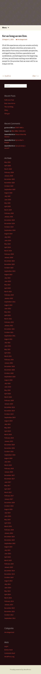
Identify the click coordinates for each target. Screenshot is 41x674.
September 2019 (9, 417)
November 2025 (9, 183)
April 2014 (7, 594)
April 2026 (7, 166)
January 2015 (8, 567)
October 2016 (8, 506)
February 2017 (9, 496)
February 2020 (9, 400)
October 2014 (8, 577)
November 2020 (9, 370)
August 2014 (8, 581)
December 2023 (9, 261)
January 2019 (8, 441)
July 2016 (7, 513)
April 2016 (7, 523)
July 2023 (7, 278)
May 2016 (7, 520)
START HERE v (19, 128)
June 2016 (7, 516)
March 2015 (8, 560)
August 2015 (8, 547)
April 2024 (7, 247)
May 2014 (7, 591)
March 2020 (8, 397)
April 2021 (7, 353)
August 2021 (8, 339)
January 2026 (8, 176)
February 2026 (9, 172)
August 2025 (8, 193)
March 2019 (8, 434)
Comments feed (9, 653)
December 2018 (9, 445)
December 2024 (9, 220)
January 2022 (8, 326)
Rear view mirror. (9, 103)
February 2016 (9, 530)
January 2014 (8, 605)
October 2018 (8, 451)
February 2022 (9, 322)
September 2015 (9, 543)
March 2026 (8, 169)
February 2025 (9, 213)
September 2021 (9, 336)
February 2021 (9, 360)
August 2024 (8, 234)
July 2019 (7, 424)
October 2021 (8, 332)
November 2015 (9, 540)
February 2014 (9, 601)
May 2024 (7, 244)
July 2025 (7, 196)
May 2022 (7, 312)
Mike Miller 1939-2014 (18, 131)
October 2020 (8, 373)
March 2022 (8, 319)
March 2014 (8, 598)
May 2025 (7, 203)
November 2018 (9, 448)
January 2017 (8, 499)
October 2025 (8, 186)
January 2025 (8, 217)
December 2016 (9, 502)
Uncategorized (22, 39)
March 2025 (8, 210)
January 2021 (8, 363)
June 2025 (7, 200)
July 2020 (7, 383)
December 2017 (9, 475)
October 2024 (8, 227)
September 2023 (9, 271)
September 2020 (9, 377)
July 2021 (7, 343)
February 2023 (9, 295)
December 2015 (9, 537)
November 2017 (9, 479)
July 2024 (7, 237)
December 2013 (9, 608)
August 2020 (8, 380)
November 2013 (9, 611)
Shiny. (6, 110)
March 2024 (8, 251)
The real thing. (9, 107)
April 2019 (7, 431)
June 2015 (7, 554)
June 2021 (7, 346)
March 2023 (8, 291)
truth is (6, 75)
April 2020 (7, 394)
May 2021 (7, 349)
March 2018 (8, 465)
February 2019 (9, 438)
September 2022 (9, 302)
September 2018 (9, 455)
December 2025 (9, 179)
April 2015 (7, 557)
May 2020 (7, 390)
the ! (35, 75)
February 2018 (9, 468)
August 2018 (8, 458)
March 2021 (8, 356)
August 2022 (8, 305)
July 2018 (7, 462)
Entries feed (8, 650)
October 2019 (8, 414)
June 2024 (7, 240)
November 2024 (9, 223)
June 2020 (7, 387)
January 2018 (8, 472)
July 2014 (7, 584)
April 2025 (7, 206)
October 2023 (8, 268)
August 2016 (8, 509)
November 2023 (9, 264)
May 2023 (7, 285)
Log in (6, 646)
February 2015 (9, 564)
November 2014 (9, 574)
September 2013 (9, 618)
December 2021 (9, 329)
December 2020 (9, 366)
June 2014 (7, 588)
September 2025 (9, 189)
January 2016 (8, 533)
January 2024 (8, 257)
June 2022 (7, 308)
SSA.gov (7, 114)
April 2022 (7, 315)
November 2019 (9, 411)
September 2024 (9, 230)
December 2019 (9, 407)
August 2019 (8, 421)
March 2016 (8, 526)
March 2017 (8, 492)
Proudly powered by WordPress (20, 669)
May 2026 (7, 162)
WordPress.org (9, 657)
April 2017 (7, 489)
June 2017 (7, 482)
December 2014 (9, 571)
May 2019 (7, 428)
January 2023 (8, 298)
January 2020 (8, 404)
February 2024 (9, 254)
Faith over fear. (9, 100)
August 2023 (8, 274)
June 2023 (7, 281)
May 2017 (7, 485)
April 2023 (7, 288)
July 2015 (7, 550)
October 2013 (8, 615)
